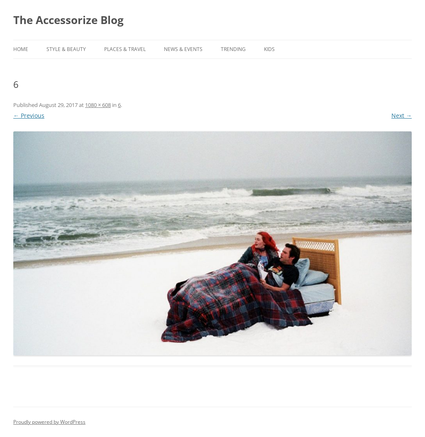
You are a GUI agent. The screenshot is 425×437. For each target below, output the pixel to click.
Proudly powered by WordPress (49, 421)
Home (20, 49)
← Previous (28, 115)
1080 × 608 (98, 105)
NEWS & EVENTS (183, 49)
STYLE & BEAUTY (66, 49)
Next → (401, 115)
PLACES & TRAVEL (125, 49)
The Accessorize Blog (68, 19)
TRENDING (233, 49)
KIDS (269, 49)
